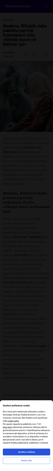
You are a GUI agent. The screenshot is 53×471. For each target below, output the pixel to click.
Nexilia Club (26, 460)
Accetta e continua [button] (26, 452)
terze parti (7, 427)
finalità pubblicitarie (19, 443)
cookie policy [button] (13, 421)
